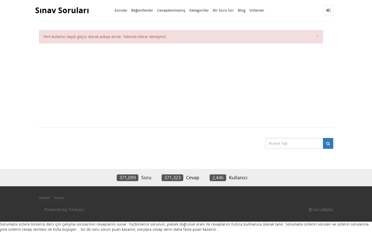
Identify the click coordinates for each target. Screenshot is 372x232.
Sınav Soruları (62, 10)
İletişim (44, 197)
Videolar (256, 10)
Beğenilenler (142, 10)
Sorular (120, 10)
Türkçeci (76, 209)
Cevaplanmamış (171, 10)
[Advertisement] (181, 82)
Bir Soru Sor (223, 10)
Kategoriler (199, 10)
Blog (242, 10)
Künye (59, 197)
